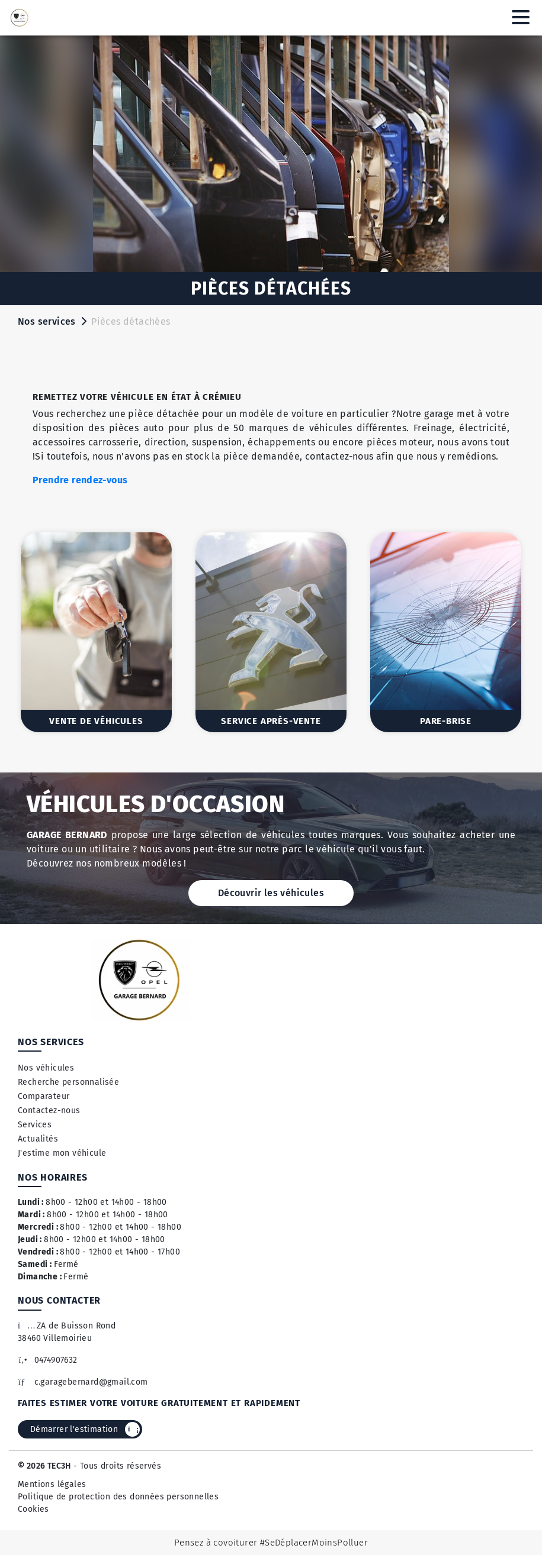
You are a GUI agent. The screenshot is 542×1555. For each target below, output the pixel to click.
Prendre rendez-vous (80, 480)
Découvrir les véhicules (271, 892)
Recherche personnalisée (68, 1082)
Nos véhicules (46, 1068)
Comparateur (43, 1096)
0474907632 (48, 1360)
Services (35, 1125)
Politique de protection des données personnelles (118, 1497)
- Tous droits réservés (116, 1466)
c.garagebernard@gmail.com (83, 1382)
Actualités (38, 1139)
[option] (96, 632)
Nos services (47, 321)
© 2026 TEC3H (44, 1466)
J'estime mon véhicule (62, 1153)
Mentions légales (52, 1484)
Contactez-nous (49, 1110)
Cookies (33, 1509)
